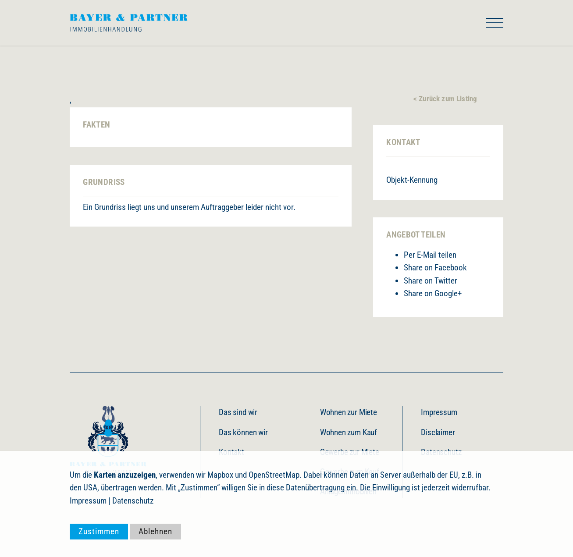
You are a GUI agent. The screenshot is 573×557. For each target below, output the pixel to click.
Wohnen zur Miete (348, 412)
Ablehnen (155, 531)
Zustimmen (98, 531)
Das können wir (243, 432)
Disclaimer (438, 432)
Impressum (439, 412)
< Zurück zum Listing (445, 98)
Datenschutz (132, 501)
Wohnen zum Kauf (348, 432)
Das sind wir (238, 412)
